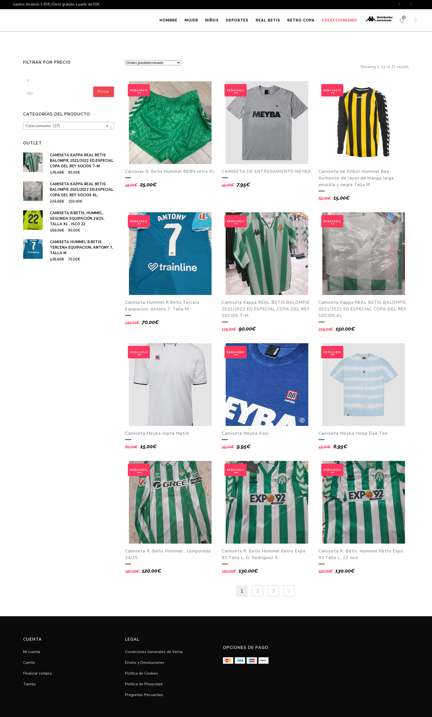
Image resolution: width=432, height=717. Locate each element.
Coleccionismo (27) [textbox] (67, 126)
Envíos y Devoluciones (144, 662)
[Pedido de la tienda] (153, 62)
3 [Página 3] (273, 591)
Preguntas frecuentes (144, 694)
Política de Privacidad (143, 684)
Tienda (29, 684)
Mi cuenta (31, 651)
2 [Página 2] (257, 591)
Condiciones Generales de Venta (154, 651)
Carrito (29, 662)
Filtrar (104, 91)
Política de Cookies (141, 673)
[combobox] (68, 126)
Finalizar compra (37, 673)
